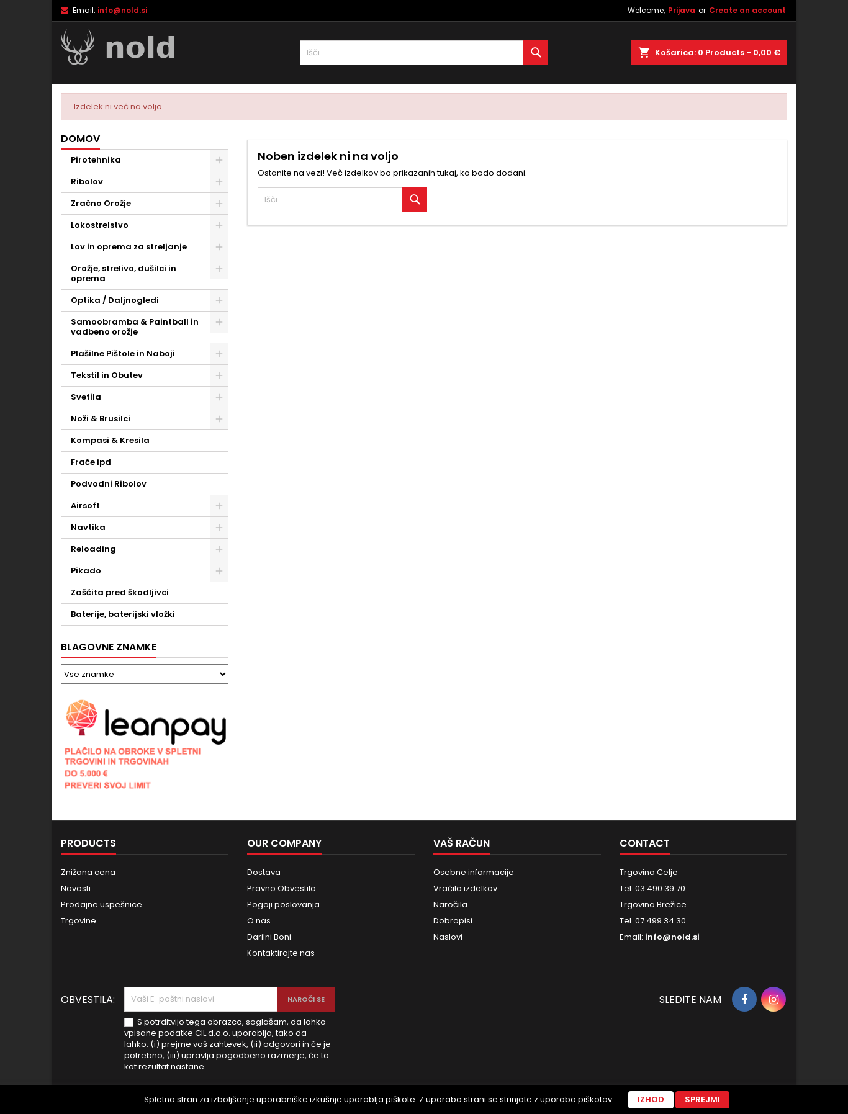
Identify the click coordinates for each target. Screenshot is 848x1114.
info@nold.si (122, 10)
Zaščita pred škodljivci (120, 592)
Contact (645, 843)
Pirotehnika (96, 160)
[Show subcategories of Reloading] (219, 549)
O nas (259, 921)
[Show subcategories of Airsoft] (219, 505)
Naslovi (447, 937)
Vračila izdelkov (465, 888)
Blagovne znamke (108, 647)
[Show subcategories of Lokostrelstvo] (219, 225)
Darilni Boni (269, 937)
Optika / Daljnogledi (115, 300)
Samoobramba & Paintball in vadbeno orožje (135, 327)
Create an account (747, 10)
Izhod (651, 1099)
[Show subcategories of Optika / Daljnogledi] (219, 300)
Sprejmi (702, 1099)
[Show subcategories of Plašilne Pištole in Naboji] (219, 353)
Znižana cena (88, 872)
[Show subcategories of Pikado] (219, 571)
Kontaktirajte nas (281, 953)
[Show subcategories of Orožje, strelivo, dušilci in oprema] (219, 268)
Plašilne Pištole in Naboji (123, 353)
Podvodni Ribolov (109, 484)
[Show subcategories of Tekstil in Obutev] (219, 375)
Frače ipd (91, 462)
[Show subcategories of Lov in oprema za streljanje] (219, 247)
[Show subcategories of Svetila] (219, 397)
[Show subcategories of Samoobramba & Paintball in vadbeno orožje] (219, 322)
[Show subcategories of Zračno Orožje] (219, 203)
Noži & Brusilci (100, 418)
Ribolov (87, 181)
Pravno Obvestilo (281, 888)
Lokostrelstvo (100, 225)
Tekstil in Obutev (107, 375)
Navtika (88, 527)
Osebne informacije (473, 872)
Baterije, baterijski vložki (123, 614)
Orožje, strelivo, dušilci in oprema (123, 273)
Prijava (681, 10)
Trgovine (78, 921)
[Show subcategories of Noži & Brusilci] (219, 418)
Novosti (76, 888)
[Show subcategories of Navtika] (219, 527)
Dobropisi (452, 921)
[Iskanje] (424, 52)
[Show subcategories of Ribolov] (219, 181)
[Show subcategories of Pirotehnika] (219, 160)
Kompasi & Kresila (110, 440)
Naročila (450, 904)
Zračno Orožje (101, 203)
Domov (80, 139)
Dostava (264, 872)
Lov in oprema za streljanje (129, 247)
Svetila (86, 397)
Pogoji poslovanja (283, 904)
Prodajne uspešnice (101, 904)
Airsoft (85, 505)
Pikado (86, 571)
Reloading (93, 549)
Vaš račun (461, 843)
